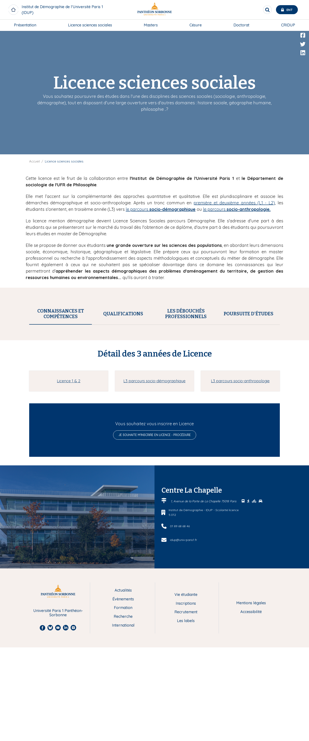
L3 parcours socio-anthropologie (240, 474)
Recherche (123, 710)
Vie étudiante (185, 688)
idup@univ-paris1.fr (183, 633)
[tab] (60, 314)
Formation (123, 701)
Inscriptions (186, 697)
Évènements (123, 693)
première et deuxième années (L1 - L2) (234, 202)
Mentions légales (251, 696)
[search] (267, 9)
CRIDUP (288, 25)
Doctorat (241, 25)
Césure (195, 25)
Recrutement (185, 705)
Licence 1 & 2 (68, 474)
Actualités (123, 684)
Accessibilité (251, 705)
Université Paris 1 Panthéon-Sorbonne (58, 706)
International (123, 719)
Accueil (34, 161)
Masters (151, 25)
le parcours (160, 209)
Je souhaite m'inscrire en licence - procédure (154, 528)
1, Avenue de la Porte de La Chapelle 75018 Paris (204, 595)
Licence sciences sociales (90, 25)
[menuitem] (25, 25)
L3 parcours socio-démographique (154, 474)
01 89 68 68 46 (180, 620)
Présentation (25, 25)
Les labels (186, 714)
